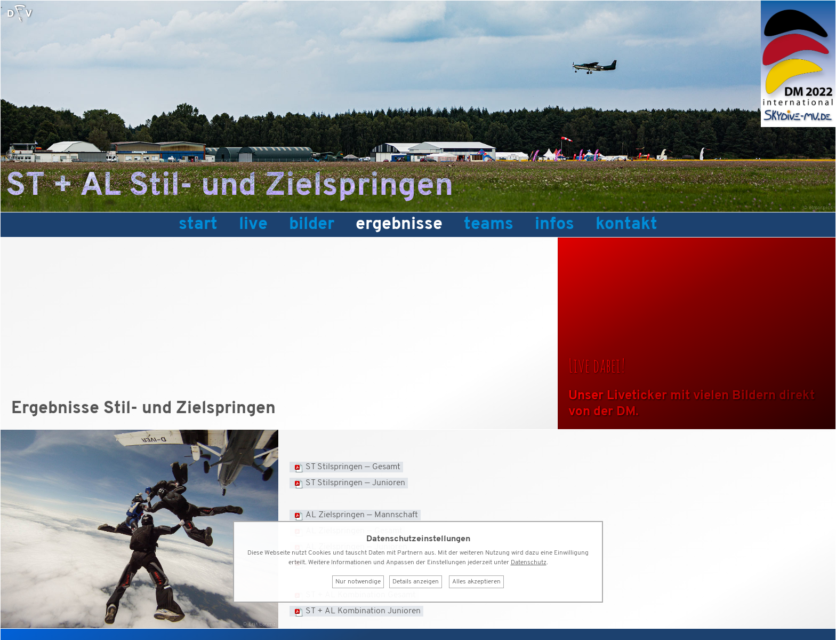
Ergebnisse (399, 224)
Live (253, 224)
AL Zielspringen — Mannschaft (362, 515)
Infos (554, 224)
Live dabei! (596, 365)
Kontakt (626, 224)
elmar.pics (821, 208)
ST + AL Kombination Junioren (363, 611)
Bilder (311, 224)
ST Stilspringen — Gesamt (353, 467)
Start (198, 224)
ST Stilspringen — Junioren (355, 483)
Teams (488, 224)
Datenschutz (528, 562)
